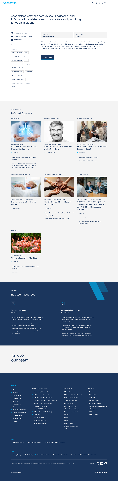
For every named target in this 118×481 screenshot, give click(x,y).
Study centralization (70, 400)
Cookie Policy (29, 455)
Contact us (39, 463)
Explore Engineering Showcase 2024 (89, 157)
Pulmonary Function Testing (43, 395)
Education (92, 395)
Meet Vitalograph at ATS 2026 (24, 258)
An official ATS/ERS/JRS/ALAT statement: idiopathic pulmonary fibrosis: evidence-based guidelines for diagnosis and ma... (76, 327)
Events (15, 421)
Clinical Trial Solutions (71, 409)
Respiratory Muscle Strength (43, 397)
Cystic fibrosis (68, 423)
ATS (13, 75)
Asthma (66, 417)
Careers (15, 401)
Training (92, 397)
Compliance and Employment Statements (83, 455)
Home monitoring (70, 406)
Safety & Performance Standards (55, 442)
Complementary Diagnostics (43, 403)
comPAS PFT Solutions (41, 409)
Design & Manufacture (34, 442)
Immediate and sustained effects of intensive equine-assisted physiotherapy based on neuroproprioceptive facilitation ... (27, 331)
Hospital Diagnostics (40, 423)
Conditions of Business (60, 455)
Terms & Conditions (43, 455)
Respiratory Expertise (71, 412)
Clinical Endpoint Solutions (73, 395)
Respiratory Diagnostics (41, 392)
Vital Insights (17, 404)
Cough (66, 414)
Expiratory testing (17, 71)
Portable (28, 83)
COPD (66, 420)
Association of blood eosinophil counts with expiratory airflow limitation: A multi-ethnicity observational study (28, 318)
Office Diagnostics (40, 417)
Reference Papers (95, 403)
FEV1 (23, 56)
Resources (92, 392)
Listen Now (49, 153)
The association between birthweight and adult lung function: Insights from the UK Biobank (26, 324)
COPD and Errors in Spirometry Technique (57, 218)
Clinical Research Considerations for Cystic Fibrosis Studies (91, 222)
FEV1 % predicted (17, 60)
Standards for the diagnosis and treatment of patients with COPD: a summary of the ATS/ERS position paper (77, 334)
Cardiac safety (69, 403)
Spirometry (15, 56)
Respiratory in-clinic (71, 397)
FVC (26, 60)
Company (16, 393)
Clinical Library (94, 400)
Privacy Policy (17, 455)
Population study (17, 52)
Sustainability (17, 395)
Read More (16, 153)
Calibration (29, 71)
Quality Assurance (18, 442)
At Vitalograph (17, 418)
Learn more (16, 208)
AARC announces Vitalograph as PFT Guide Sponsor (24, 158)
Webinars (92, 412)
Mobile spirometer (17, 83)
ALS (65, 429)
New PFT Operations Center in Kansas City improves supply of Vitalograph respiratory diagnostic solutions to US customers (24, 165)
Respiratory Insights (19, 412)
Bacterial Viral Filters (40, 406)
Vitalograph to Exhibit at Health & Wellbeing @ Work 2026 (25, 267)
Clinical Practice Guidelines (98, 406)
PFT (26, 52)
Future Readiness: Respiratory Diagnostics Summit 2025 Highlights (59, 214)
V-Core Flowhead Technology (43, 412)
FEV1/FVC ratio (29, 64)
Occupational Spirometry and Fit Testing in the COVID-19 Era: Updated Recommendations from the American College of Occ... (78, 319)
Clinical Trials (68, 392)
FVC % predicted (16, 64)
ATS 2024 (15, 272)
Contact (110, 3)
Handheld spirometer (18, 79)
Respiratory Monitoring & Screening (45, 400)
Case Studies (93, 414)
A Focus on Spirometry (85, 218)
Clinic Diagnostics (40, 420)
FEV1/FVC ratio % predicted (19, 68)
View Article (47, 57)
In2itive (20, 75)
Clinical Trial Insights (19, 410)
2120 (13, 87)
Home (15, 390)
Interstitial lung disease (71, 426)
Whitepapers (93, 409)
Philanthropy (17, 398)
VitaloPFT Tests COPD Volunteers (88, 161)
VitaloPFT (37, 414)
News (14, 407)
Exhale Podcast (17, 415)
